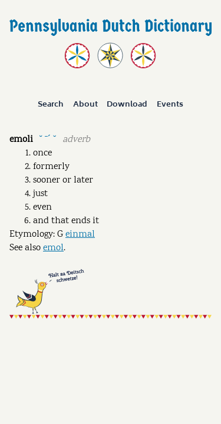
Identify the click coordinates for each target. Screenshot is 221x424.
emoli (21, 140)
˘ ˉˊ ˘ (47, 139)
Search (51, 104)
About (85, 104)
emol (53, 248)
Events (170, 104)
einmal (80, 234)
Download (127, 104)
